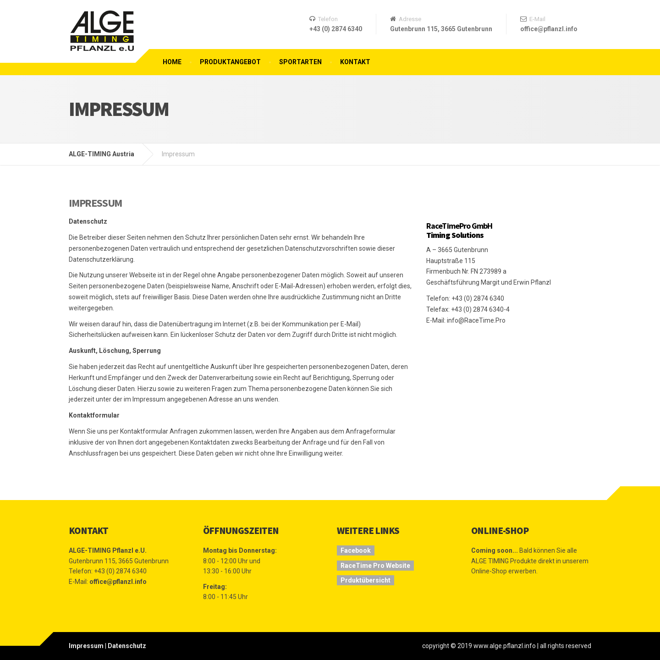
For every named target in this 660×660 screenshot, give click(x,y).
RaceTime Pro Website (375, 565)
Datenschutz (127, 645)
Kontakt (355, 62)
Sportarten (300, 62)
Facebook (356, 550)
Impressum (86, 645)
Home (172, 62)
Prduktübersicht (365, 580)
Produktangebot (230, 62)
